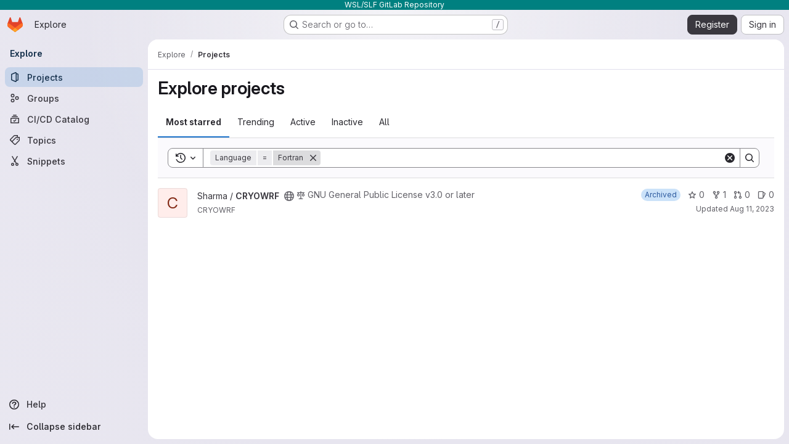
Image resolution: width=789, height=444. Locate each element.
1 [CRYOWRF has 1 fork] (719, 194)
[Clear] (729, 157)
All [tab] (384, 122)
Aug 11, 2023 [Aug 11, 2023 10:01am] (752, 208)
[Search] (522, 157)
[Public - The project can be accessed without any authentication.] (289, 196)
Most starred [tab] (193, 122)
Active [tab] (303, 122)
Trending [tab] (255, 122)
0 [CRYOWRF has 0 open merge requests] (742, 194)
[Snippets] (74, 161)
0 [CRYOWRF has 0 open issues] (766, 194)
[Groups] (74, 98)
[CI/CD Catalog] (74, 119)
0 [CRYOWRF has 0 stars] (696, 194)
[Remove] (313, 157)
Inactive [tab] (347, 122)
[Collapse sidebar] (74, 427)
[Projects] (74, 77)
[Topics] (74, 140)
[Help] (74, 404)
